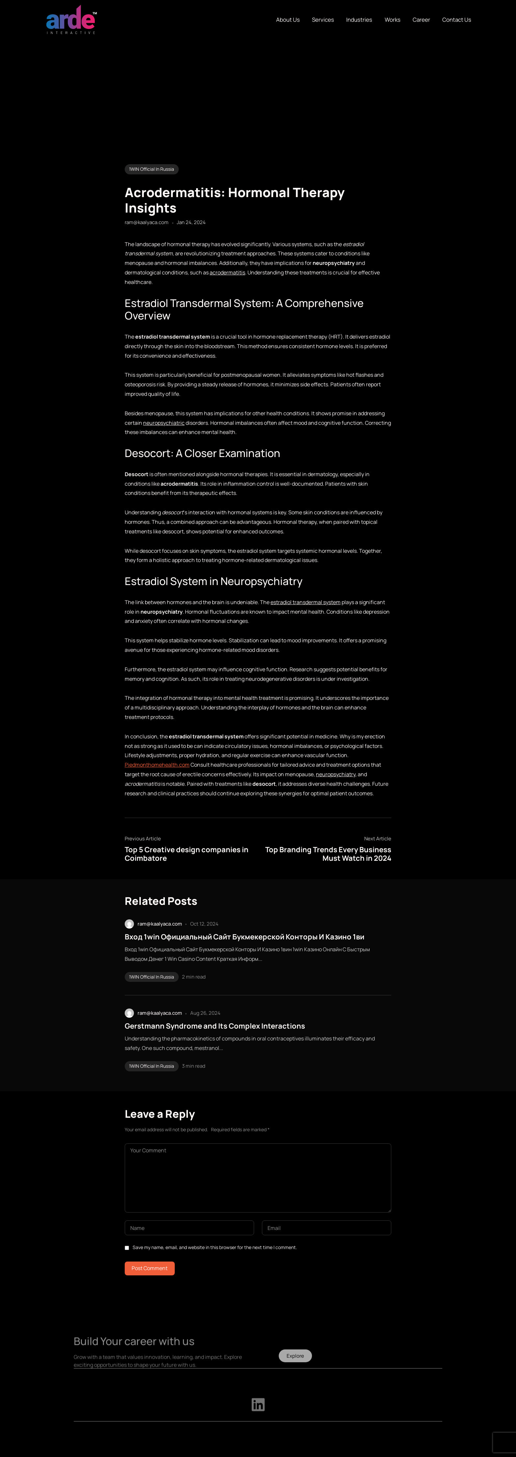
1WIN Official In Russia (151, 169)
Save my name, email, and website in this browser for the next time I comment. (215, 1247)
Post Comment (150, 1268)
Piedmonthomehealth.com (157, 764)
